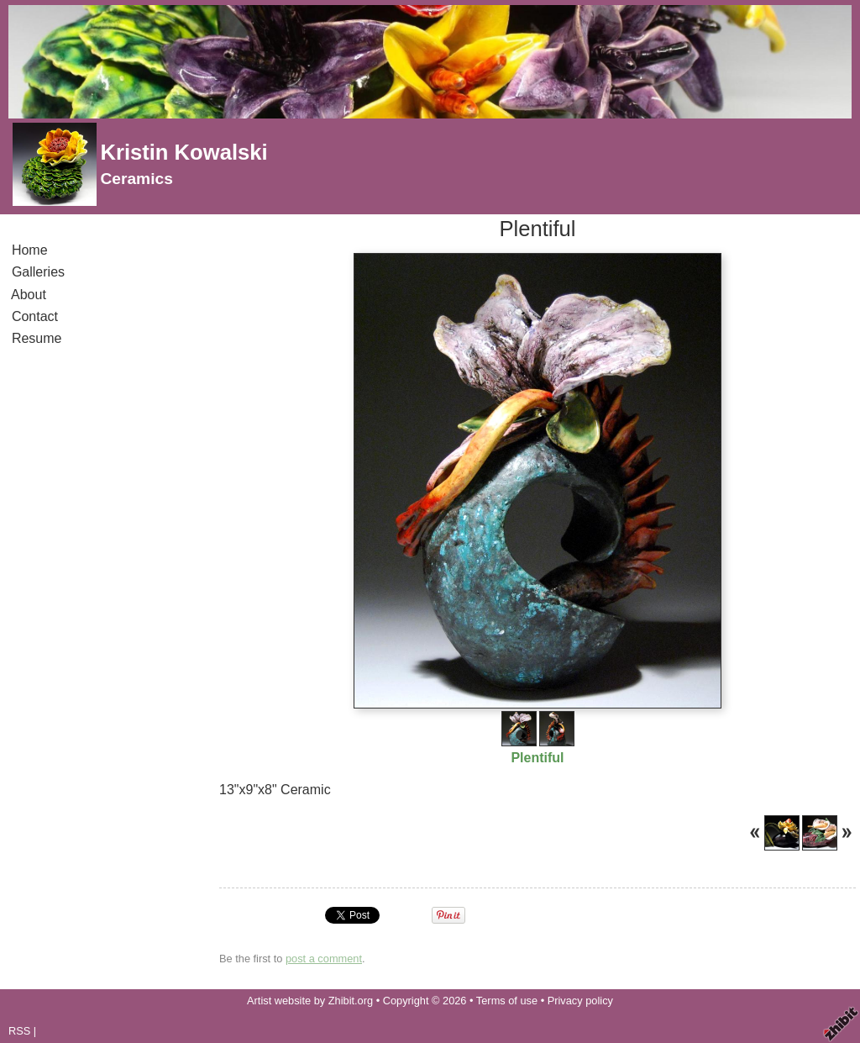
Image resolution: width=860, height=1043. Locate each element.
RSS (19, 1031)
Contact (35, 316)
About (29, 294)
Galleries (38, 272)
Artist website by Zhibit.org (310, 1000)
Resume (36, 338)
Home (29, 250)
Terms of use (507, 1000)
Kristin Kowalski (183, 152)
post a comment (324, 958)
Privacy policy (580, 1000)
